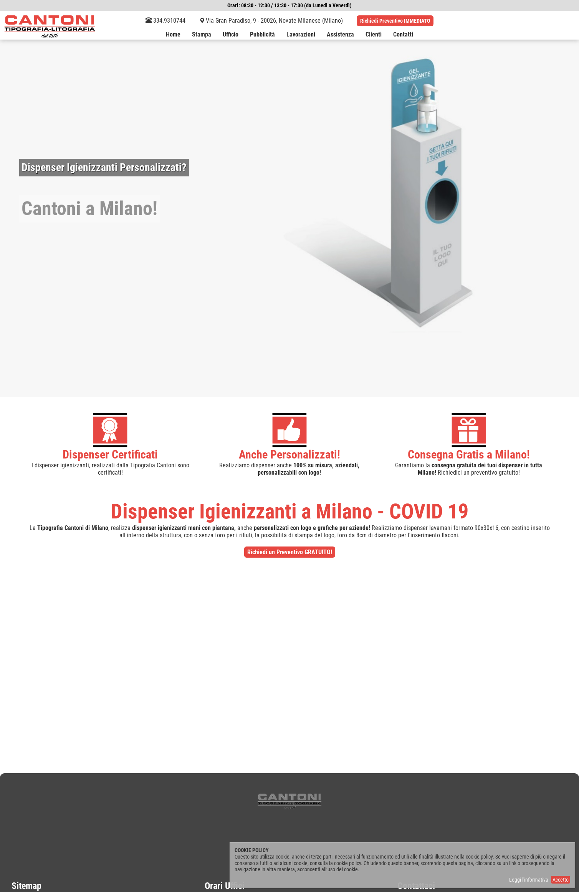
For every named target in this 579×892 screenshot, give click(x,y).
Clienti (374, 35)
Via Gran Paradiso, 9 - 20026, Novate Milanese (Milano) (274, 20)
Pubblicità (262, 35)
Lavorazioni (300, 35)
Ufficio (230, 35)
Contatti (403, 35)
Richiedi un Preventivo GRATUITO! (289, 552)
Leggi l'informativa (528, 880)
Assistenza (340, 35)
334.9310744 (165, 20)
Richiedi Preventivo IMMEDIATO (395, 21)
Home (173, 35)
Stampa (201, 35)
